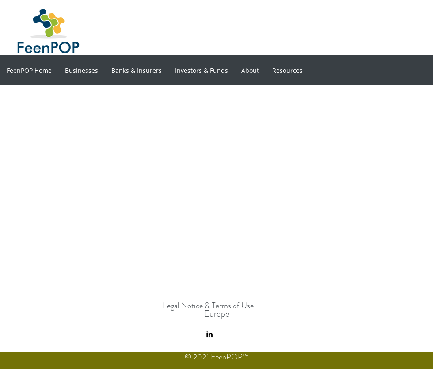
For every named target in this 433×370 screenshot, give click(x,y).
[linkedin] (209, 334)
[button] (81, 70)
